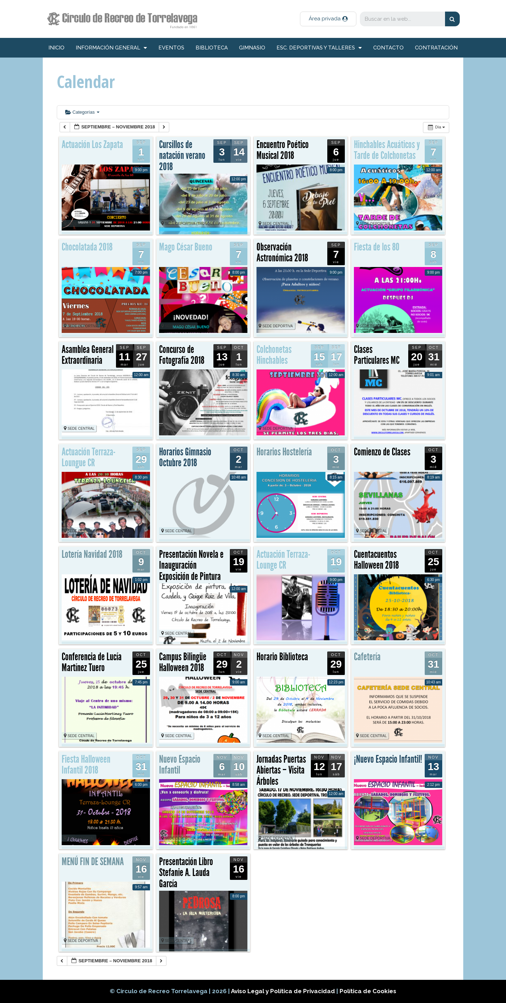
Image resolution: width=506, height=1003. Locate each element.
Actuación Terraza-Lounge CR (283, 560)
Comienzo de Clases (382, 452)
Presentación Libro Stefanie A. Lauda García (186, 872)
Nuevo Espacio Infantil (179, 765)
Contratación (436, 48)
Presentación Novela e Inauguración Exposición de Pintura (191, 565)
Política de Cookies (368, 991)
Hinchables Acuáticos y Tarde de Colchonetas (387, 150)
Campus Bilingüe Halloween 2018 (182, 662)
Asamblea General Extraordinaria (88, 355)
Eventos (171, 48)
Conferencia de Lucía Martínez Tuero (92, 662)
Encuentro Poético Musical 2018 (283, 150)
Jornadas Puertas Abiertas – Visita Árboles (281, 770)
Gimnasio (252, 48)
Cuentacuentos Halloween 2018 (376, 560)
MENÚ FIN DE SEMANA (93, 861)
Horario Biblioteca (282, 656)
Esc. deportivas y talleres (319, 47)
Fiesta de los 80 (376, 247)
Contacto (388, 48)
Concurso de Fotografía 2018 (181, 355)
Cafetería (367, 656)
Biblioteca (212, 48)
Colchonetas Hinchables (274, 355)
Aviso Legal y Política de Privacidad (283, 991)
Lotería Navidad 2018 (92, 554)
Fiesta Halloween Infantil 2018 (86, 765)
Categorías (82, 112)
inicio (56, 48)
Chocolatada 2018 (87, 247)
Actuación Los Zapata (92, 144)
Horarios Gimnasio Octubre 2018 (185, 457)
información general (111, 47)
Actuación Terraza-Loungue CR (89, 457)
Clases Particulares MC (376, 355)
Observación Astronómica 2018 (282, 253)
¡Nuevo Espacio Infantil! (388, 759)
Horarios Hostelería (284, 452)
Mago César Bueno (185, 247)
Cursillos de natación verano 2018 (182, 155)
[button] (328, 19)
